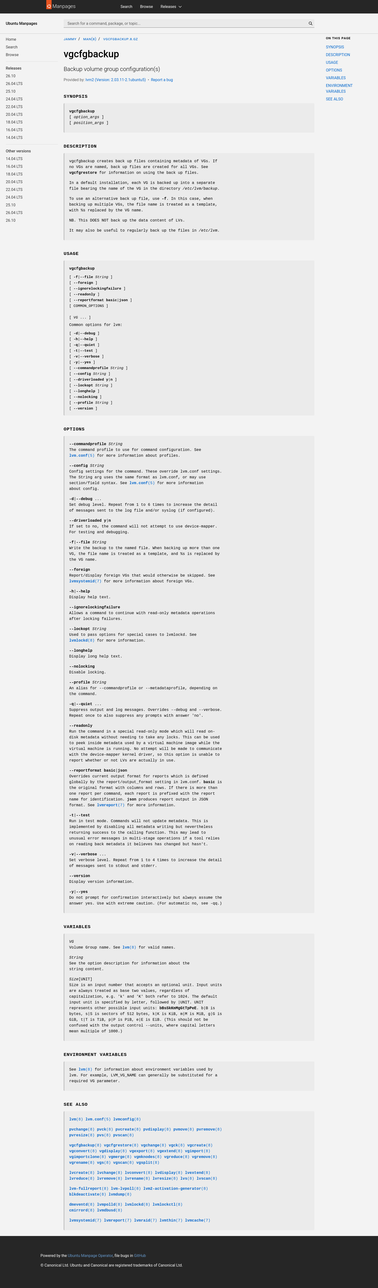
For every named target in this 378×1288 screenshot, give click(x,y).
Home (11, 39)
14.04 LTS (14, 137)
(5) (82, 456)
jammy (70, 39)
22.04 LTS (14, 106)
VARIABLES (336, 78)
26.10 (10, 76)
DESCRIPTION (338, 54)
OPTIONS (334, 70)
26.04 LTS (14, 83)
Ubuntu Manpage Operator (90, 1255)
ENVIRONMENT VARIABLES (339, 88)
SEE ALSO (334, 99)
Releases (168, 6)
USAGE (332, 62)
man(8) (89, 39)
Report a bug (162, 80)
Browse (146, 6)
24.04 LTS (14, 99)
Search (126, 6)
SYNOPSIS (335, 47)
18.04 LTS (14, 122)
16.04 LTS (14, 130)
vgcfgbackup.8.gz (120, 39)
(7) (85, 581)
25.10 (10, 91)
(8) (82, 640)
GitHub (140, 1255)
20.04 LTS (14, 114)
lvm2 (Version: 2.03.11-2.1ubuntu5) (116, 80)
